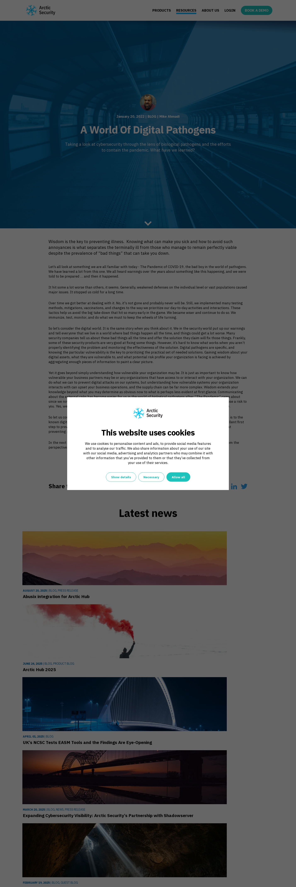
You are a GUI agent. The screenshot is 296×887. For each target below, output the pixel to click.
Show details (121, 477)
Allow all (178, 477)
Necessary (151, 477)
